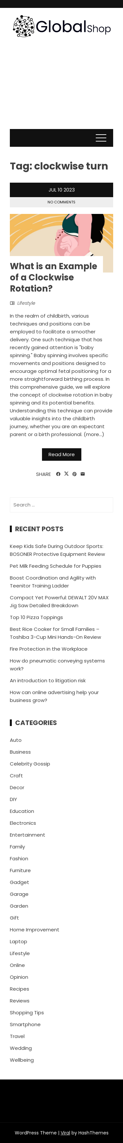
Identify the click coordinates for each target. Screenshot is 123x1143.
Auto (16, 740)
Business (20, 751)
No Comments (61, 202)
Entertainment (27, 834)
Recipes (19, 988)
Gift (14, 917)
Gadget (19, 882)
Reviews (20, 1000)
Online (17, 965)
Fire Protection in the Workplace (49, 648)
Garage (19, 894)
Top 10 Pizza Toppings (36, 617)
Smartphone (25, 1024)
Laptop (18, 941)
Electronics (23, 822)
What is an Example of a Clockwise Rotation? (53, 277)
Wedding (21, 1048)
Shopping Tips (27, 1012)
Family (17, 846)
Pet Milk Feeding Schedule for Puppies (55, 565)
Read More (62, 454)
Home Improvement (34, 929)
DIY (13, 799)
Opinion (19, 977)
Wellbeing (22, 1059)
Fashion (19, 858)
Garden (19, 905)
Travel (17, 1036)
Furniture (20, 870)
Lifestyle (26, 303)
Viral (65, 1133)
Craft (16, 775)
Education (22, 811)
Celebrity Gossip (30, 763)
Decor (17, 787)
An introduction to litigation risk (48, 680)
